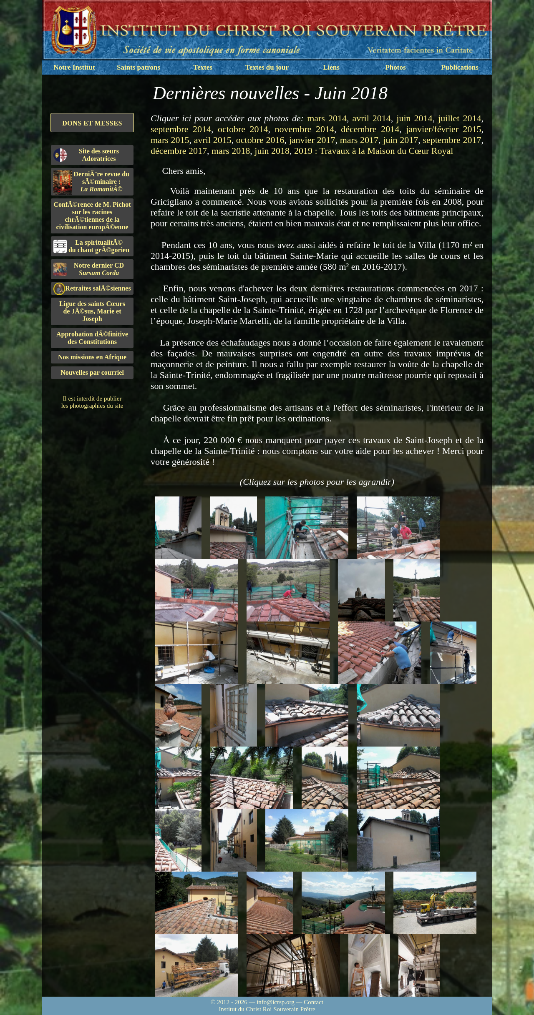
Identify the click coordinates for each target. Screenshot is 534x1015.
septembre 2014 (181, 129)
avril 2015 (213, 140)
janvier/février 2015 (443, 129)
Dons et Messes (92, 123)
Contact (313, 1002)
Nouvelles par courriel (92, 372)
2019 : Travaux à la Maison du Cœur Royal (373, 150)
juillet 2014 (459, 118)
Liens (331, 67)
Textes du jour (267, 67)
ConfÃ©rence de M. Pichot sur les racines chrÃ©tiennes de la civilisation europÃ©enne (92, 216)
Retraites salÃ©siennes (92, 289)
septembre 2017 (452, 140)
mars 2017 (359, 140)
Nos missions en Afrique (92, 357)
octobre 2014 (243, 129)
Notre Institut (74, 67)
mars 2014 (327, 118)
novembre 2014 (305, 129)
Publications (460, 67)
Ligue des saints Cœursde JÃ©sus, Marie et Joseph (92, 311)
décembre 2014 (370, 129)
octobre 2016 (260, 140)
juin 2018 (272, 150)
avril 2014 (371, 118)
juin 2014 (414, 118)
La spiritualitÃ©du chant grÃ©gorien (91, 246)
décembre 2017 (179, 150)
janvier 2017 (312, 140)
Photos (395, 67)
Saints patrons (138, 67)
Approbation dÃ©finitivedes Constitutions (92, 338)
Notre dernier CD (88, 269)
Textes (202, 67)
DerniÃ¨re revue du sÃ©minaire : (91, 182)
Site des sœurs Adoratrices (86, 155)
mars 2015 (170, 140)
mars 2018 (231, 150)
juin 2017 (400, 140)
